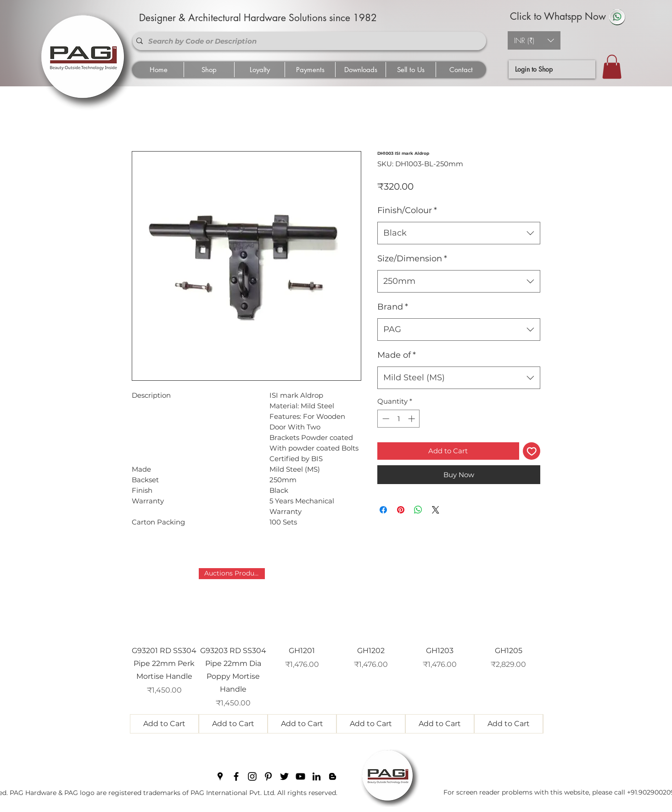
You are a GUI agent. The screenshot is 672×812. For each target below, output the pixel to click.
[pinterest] (268, 776)
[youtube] (300, 776)
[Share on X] (435, 509)
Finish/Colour (407, 210)
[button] (534, 40)
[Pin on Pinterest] (400, 509)
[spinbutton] (398, 418)
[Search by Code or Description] (307, 41)
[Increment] (412, 418)
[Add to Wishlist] (532, 451)
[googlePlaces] (220, 776)
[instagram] (252, 776)
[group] (336, 651)
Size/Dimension (412, 259)
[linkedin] (316, 776)
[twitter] (284, 776)
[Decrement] (385, 418)
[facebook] (236, 776)
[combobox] (458, 233)
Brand (392, 307)
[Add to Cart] (164, 723)
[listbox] (534, 40)
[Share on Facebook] (383, 509)
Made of (396, 355)
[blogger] (332, 776)
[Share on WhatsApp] (418, 509)
